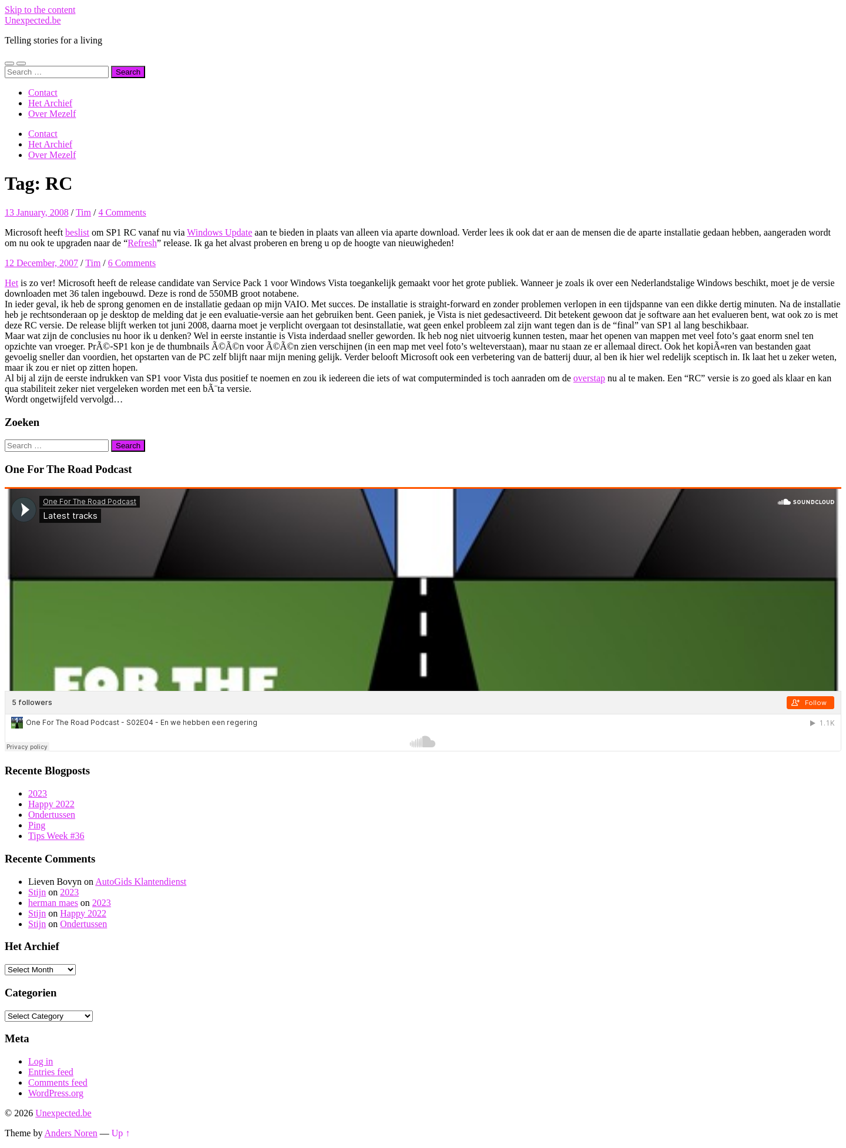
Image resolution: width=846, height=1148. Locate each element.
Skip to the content (40, 10)
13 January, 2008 (37, 212)
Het (11, 283)
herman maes (53, 903)
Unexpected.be (33, 20)
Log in (40, 1061)
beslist (77, 232)
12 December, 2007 (41, 263)
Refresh (142, 243)
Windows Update (219, 232)
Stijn (37, 892)
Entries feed (50, 1072)
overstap (589, 378)
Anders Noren (71, 1133)
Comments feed (58, 1082)
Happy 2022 (51, 804)
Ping (36, 825)
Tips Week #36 (56, 836)
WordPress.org (55, 1093)
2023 (37, 793)
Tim (83, 212)
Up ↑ (121, 1133)
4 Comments (122, 212)
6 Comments (132, 263)
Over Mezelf (52, 114)
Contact (43, 93)
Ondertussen (51, 815)
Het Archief (50, 103)
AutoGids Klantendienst (140, 882)
